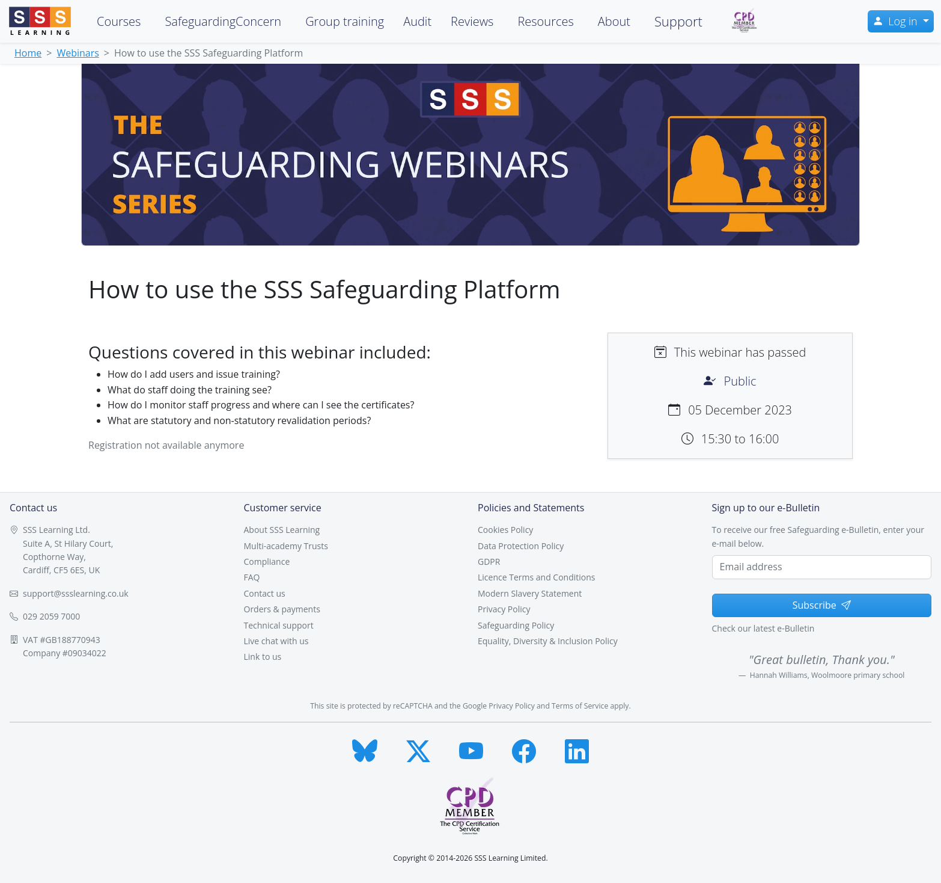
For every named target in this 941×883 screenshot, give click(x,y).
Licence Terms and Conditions (536, 577)
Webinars (77, 53)
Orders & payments (282, 609)
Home (27, 53)
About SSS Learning (282, 529)
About (614, 21)
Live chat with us (276, 641)
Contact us (264, 593)
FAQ (252, 577)
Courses (119, 21)
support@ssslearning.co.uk (76, 593)
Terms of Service (580, 706)
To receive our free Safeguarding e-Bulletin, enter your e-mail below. (818, 536)
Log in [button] (896, 21)
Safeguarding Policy (516, 625)
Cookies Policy (505, 529)
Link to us (263, 656)
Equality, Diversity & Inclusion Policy (548, 641)
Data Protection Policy (521, 546)
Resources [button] (545, 21)
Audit (417, 21)
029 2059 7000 (51, 616)
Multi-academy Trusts (286, 546)
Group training (344, 21)
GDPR (489, 561)
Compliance (267, 561)
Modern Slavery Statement (530, 593)
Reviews (472, 21)
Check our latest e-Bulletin (763, 628)
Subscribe (822, 605)
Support (678, 21)
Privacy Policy (504, 609)
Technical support (279, 625)
